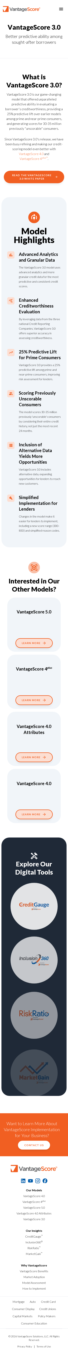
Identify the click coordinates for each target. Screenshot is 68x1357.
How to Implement (34, 1288)
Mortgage (19, 1301)
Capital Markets (22, 1316)
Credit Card (48, 1301)
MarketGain (34, 1253)
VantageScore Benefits (34, 1271)
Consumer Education (34, 1323)
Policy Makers (46, 1316)
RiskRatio (34, 1248)
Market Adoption (34, 1277)
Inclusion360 (34, 1242)
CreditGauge (34, 1236)
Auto (33, 1301)
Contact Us (34, 1145)
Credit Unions (47, 1309)
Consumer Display (23, 1309)
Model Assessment (34, 1282)
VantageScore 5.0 (34, 1207)
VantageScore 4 (34, 1201)
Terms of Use (43, 1346)
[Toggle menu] (61, 9)
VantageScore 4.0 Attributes (34, 1213)
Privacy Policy (24, 1346)
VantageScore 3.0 (34, 1219)
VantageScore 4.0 (31, 154)
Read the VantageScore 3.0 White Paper (35, 177)
